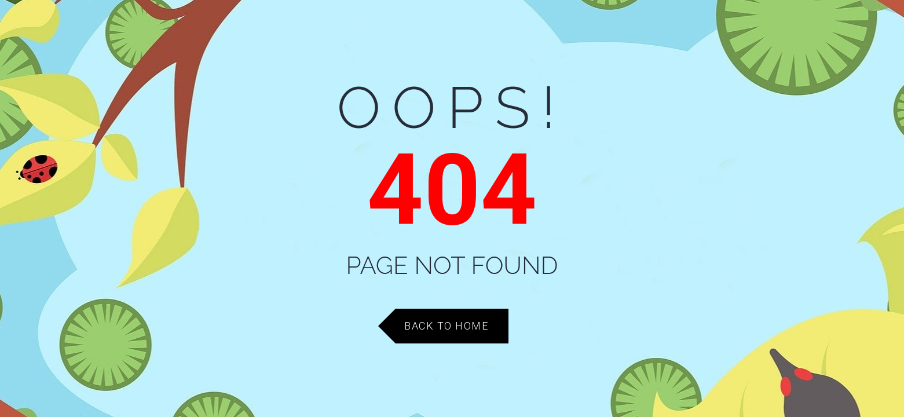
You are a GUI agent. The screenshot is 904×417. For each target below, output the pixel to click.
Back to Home (446, 326)
